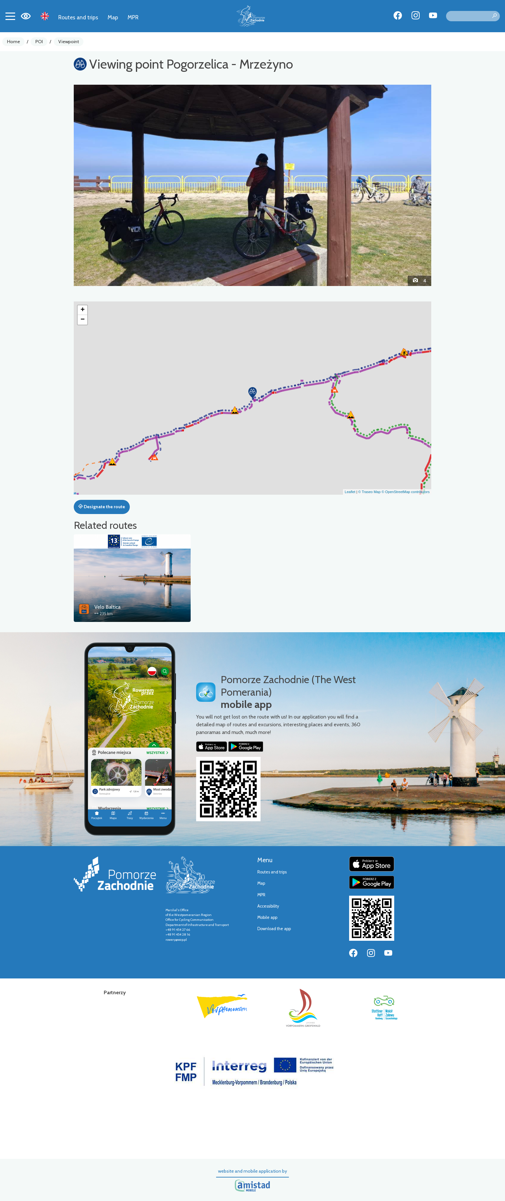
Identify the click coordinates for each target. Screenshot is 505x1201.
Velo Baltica (107, 607)
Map (113, 17)
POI (39, 41)
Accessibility (268, 906)
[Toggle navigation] (10, 16)
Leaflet (350, 492)
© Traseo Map (369, 492)
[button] (101, 185)
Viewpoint (68, 41)
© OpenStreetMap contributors (406, 492)
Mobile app (267, 917)
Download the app (274, 928)
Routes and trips (78, 17)
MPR (133, 17)
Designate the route (101, 507)
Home (13, 41)
